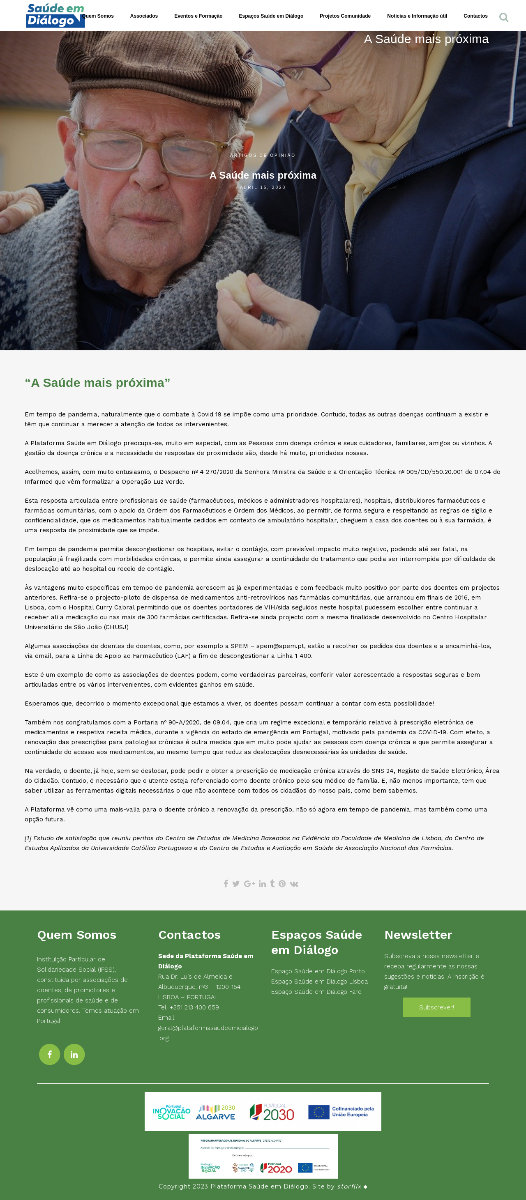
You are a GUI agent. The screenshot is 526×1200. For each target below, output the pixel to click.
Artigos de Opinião (263, 155)
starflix (349, 1187)
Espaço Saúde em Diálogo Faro (316, 991)
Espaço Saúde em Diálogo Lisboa (319, 981)
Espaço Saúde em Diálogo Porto (318, 971)
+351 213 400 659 (194, 1007)
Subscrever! (436, 1007)
